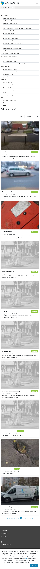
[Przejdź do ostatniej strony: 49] (35, 518)
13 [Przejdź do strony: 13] (14, 518)
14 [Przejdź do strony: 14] (16, 518)
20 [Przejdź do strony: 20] (30, 518)
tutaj (26, 558)
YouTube (3, 539)
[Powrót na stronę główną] (2, 7)
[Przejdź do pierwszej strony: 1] (5, 518)
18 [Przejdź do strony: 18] (25, 518)
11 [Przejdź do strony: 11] (9, 518)
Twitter (3, 536)
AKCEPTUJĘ (34, 566)
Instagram (4, 542)
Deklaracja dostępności (6, 544)
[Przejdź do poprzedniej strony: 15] (7, 518)
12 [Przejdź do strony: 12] (11, 518)
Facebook (4, 533)
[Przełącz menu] (37, 3)
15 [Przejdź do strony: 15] (18, 518)
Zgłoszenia (7, 7)
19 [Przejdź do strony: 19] (28, 518)
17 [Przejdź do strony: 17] (23, 518)
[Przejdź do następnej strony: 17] (32, 518)
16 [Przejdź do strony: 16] (21, 518)
